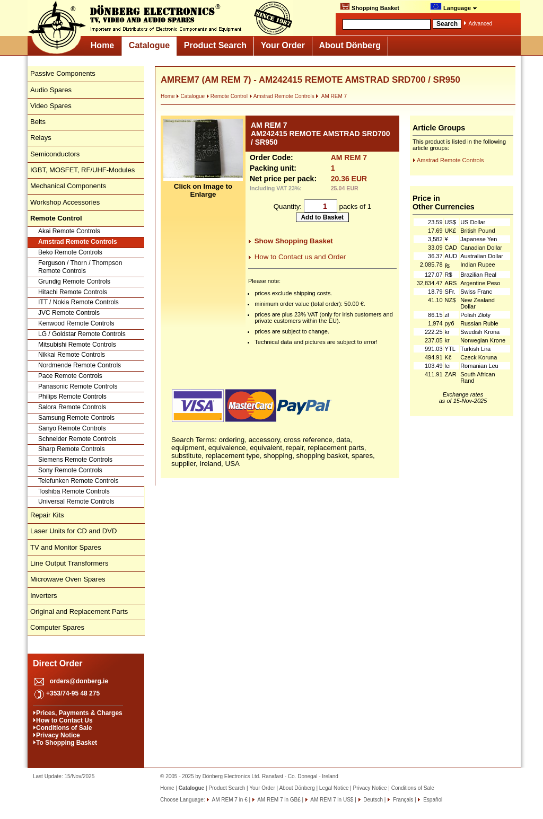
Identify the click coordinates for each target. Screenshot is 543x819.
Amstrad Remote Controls (77, 241)
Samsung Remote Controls (76, 417)
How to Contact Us (64, 720)
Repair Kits (47, 515)
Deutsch (372, 800)
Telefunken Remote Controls (78, 481)
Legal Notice (334, 788)
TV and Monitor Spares (65, 547)
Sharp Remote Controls (71, 449)
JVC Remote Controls (69, 312)
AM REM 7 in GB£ (278, 800)
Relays (40, 138)
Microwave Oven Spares (68, 579)
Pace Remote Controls (70, 376)
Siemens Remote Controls (75, 459)
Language (453, 7)
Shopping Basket (369, 7)
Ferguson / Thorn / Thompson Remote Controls (80, 267)
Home (102, 45)
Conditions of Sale (64, 728)
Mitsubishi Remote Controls (77, 344)
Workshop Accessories (65, 202)
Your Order (283, 45)
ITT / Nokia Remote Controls (78, 302)
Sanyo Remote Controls (72, 428)
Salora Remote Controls (72, 407)
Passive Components (62, 73)
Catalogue (149, 45)
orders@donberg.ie (79, 681)
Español (432, 800)
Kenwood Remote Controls (76, 323)
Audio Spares (51, 90)
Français (402, 800)
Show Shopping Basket (294, 241)
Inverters (43, 596)
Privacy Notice (58, 735)
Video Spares (51, 106)
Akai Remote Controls (69, 231)
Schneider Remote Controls (77, 439)
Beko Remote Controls (70, 252)
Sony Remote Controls (70, 470)
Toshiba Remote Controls (74, 491)
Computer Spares (57, 627)
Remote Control (227, 96)
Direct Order (57, 663)
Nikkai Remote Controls (71, 354)
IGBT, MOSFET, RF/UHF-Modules (82, 170)
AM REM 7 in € (229, 800)
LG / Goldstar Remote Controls (82, 334)
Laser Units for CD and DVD (73, 531)
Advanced (480, 24)
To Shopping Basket (66, 742)
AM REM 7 (331, 96)
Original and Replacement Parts (79, 611)
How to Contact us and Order (300, 257)
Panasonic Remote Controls (77, 386)
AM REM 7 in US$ (331, 800)
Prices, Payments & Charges (79, 713)
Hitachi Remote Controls (72, 292)
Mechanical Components (68, 186)
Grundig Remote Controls (74, 281)
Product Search (215, 45)
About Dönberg (350, 45)
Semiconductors (55, 154)
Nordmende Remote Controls (79, 365)
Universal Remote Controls (76, 501)
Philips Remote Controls (72, 396)
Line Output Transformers (69, 563)
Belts (38, 122)
